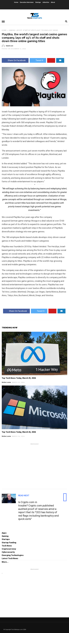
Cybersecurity (8, 552)
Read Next (23, 495)
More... (5, 562)
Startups (38, 2)
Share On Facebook (15, 60)
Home (16, 2)
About (53, 2)
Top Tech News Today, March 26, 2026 (19, 432)
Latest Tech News (10, 558)
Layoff (19, 30)
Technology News (49, 30)
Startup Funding (9, 542)
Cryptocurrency (9, 549)
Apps (4, 533)
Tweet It (38, 60)
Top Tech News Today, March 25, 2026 (19, 378)
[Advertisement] (34, 465)
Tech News (7, 546)
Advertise (46, 2)
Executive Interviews (27, 2)
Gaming (12, 30)
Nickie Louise (6, 382)
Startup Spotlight (32, 30)
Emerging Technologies (13, 555)
